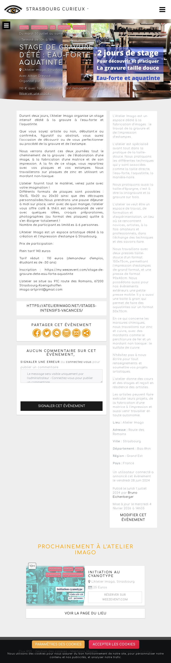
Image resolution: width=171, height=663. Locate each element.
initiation (55, 569)
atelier (68, 569)
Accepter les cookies (114, 644)
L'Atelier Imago (32, 69)
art (53, 27)
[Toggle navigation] (162, 9)
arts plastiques (73, 574)
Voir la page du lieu (86, 613)
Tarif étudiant (48, 88)
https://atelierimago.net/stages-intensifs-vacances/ (62, 308)
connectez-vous (79, 361)
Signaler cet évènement (61, 406)
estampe (79, 27)
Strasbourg (57, 69)
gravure (64, 27)
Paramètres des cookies (58, 644)
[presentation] (50, 390)
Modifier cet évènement (133, 517)
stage (24, 27)
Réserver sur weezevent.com (115, 597)
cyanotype (53, 574)
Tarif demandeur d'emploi (84, 88)
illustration (39, 27)
